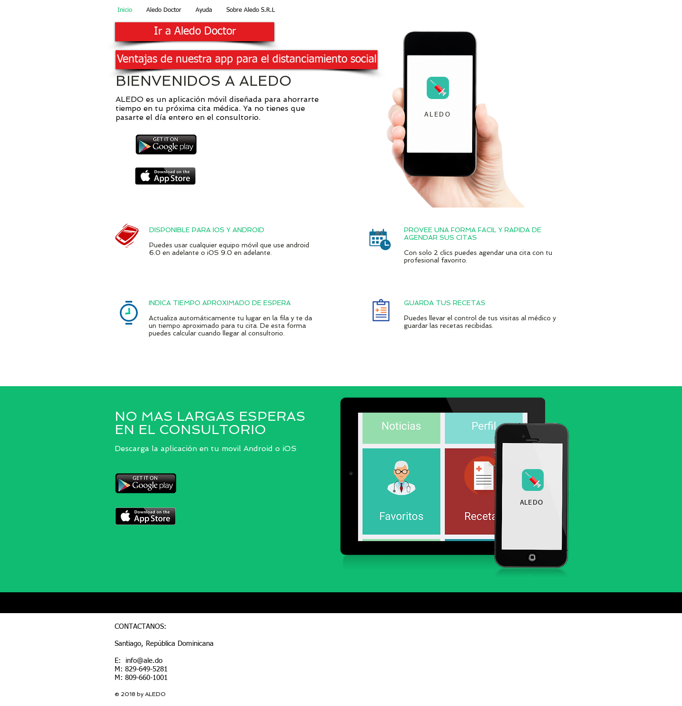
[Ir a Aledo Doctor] (194, 31)
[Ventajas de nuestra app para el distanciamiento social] (246, 59)
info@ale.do (144, 660)
